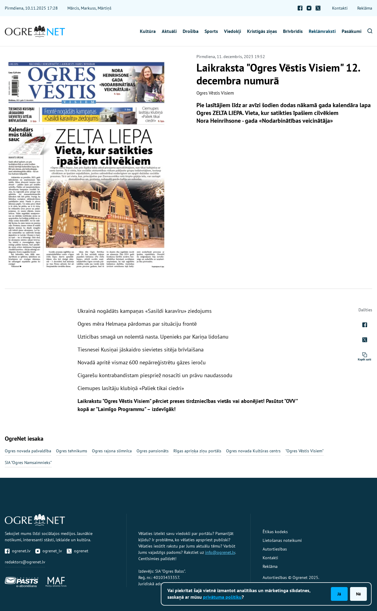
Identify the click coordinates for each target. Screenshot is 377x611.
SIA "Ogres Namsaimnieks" (28, 462)
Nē (358, 594)
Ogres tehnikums (71, 451)
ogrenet (77, 551)
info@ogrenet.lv (220, 552)
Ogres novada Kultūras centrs (253, 451)
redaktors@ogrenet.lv (25, 562)
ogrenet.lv (18, 551)
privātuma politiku (222, 597)
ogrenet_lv (48, 551)
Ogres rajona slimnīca (112, 451)
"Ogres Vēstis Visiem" (304, 451)
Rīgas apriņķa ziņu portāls (197, 451)
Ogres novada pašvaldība (28, 451)
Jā (339, 594)
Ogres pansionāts (153, 451)
